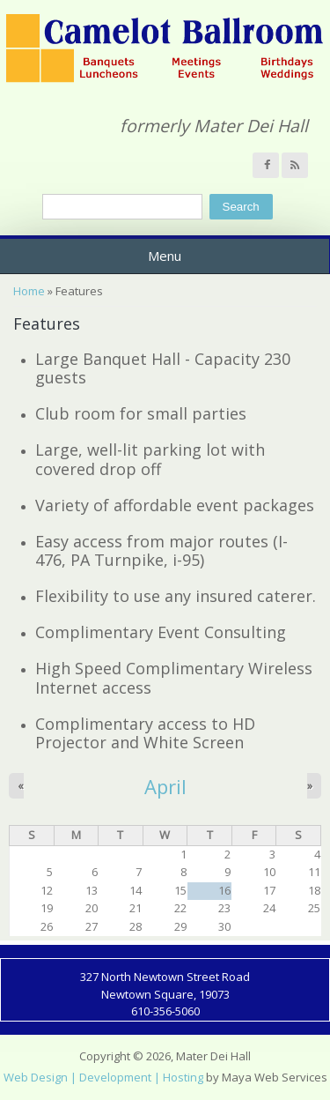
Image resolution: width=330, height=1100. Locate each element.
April (165, 786)
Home (29, 291)
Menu (164, 255)
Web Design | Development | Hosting (103, 1077)
